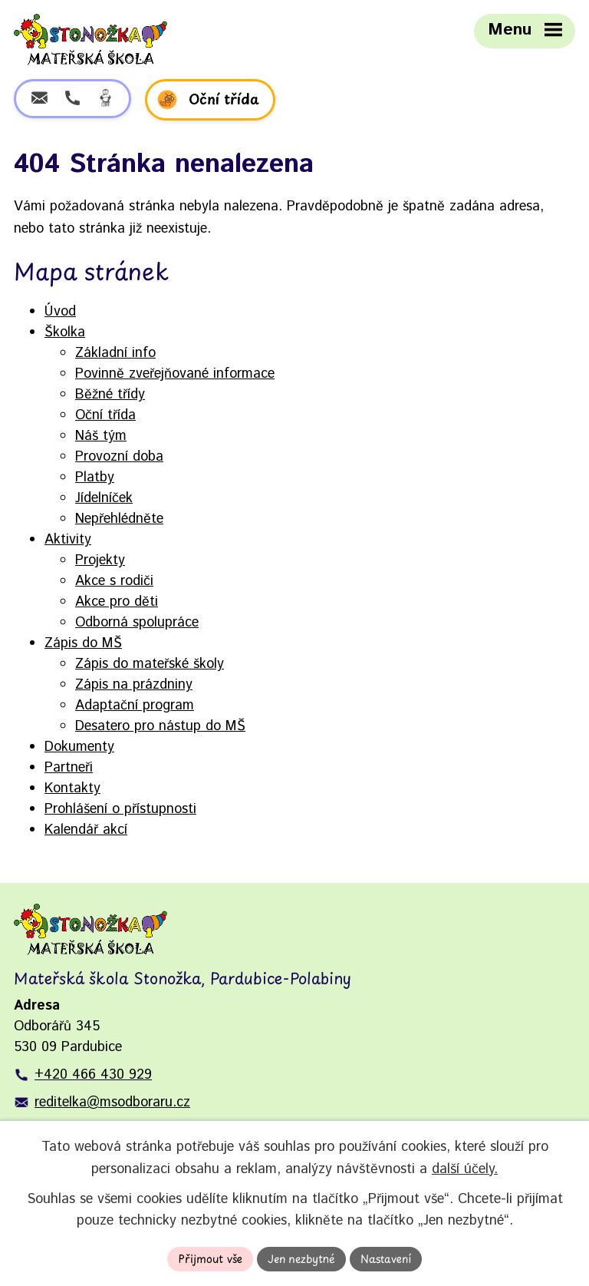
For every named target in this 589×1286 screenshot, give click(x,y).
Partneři (68, 768)
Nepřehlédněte (119, 519)
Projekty (100, 560)
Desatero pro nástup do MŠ (160, 726)
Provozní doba (119, 457)
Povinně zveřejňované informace (175, 374)
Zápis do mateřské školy (149, 664)
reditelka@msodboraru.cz (112, 1102)
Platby (94, 478)
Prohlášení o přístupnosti (120, 809)
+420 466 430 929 (93, 1075)
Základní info (115, 353)
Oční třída (105, 415)
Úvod (60, 312)
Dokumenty (79, 747)
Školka (64, 332)
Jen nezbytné (301, 1259)
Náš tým (101, 436)
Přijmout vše (210, 1259)
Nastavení (385, 1259)
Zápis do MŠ (83, 643)
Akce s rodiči (114, 581)
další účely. (465, 1169)
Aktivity (67, 540)
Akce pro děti (116, 602)
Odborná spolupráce (137, 623)
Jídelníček (104, 498)
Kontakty (72, 788)
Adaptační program (134, 706)
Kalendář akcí (85, 830)
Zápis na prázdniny (133, 685)
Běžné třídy (110, 395)
